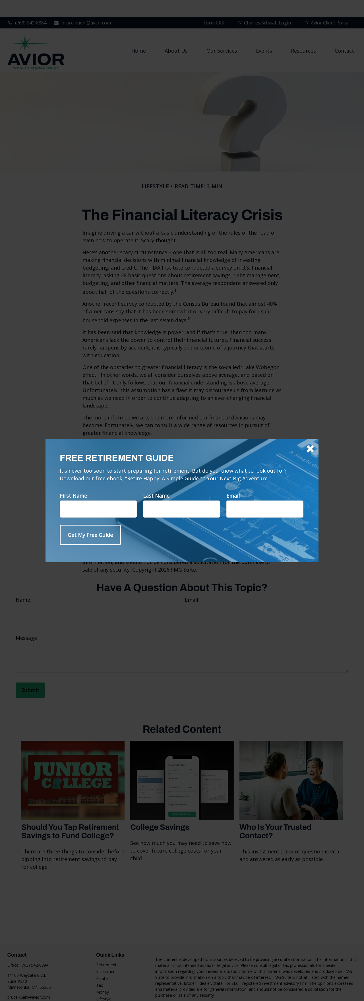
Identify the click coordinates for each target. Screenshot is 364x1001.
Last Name (156, 495)
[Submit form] (90, 535)
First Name (73, 495)
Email (233, 495)
